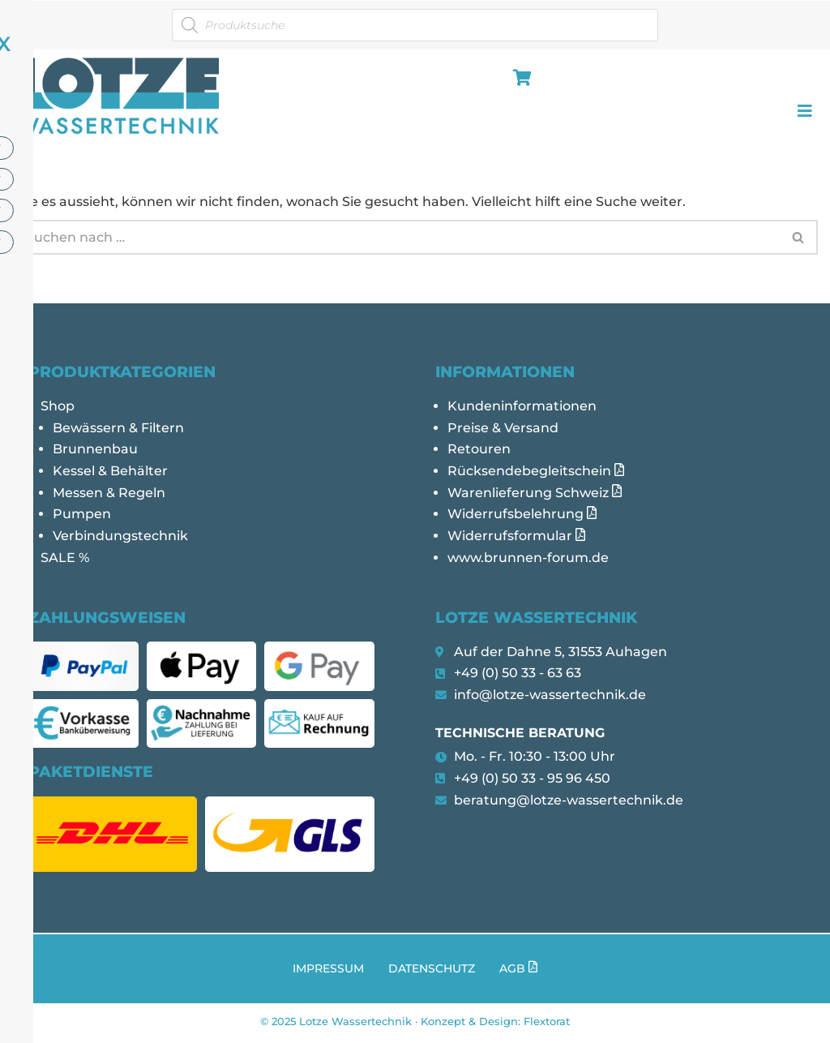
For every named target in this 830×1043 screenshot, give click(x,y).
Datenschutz (431, 972)
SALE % (65, 561)
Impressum (328, 972)
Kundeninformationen (522, 407)
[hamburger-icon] (519, 79)
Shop (58, 407)
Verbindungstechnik (120, 539)
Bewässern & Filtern (118, 429)
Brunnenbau (95, 451)
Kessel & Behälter (110, 473)
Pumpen (82, 518)
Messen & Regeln (109, 495)
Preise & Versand (502, 429)
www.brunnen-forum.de (528, 561)
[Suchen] (396, 237)
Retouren (479, 451)
